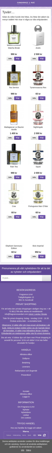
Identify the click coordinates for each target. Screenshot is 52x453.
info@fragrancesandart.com (16, 314)
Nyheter (26, 410)
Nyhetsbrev (26, 412)
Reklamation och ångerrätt (26, 371)
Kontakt (26, 391)
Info (10, 59)
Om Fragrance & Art (26, 407)
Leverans (26, 367)
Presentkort (26, 375)
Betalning (26, 363)
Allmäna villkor (26, 354)
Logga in (26, 397)
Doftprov (26, 358)
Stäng (28, 450)
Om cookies (26, 418)
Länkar (26, 415)
